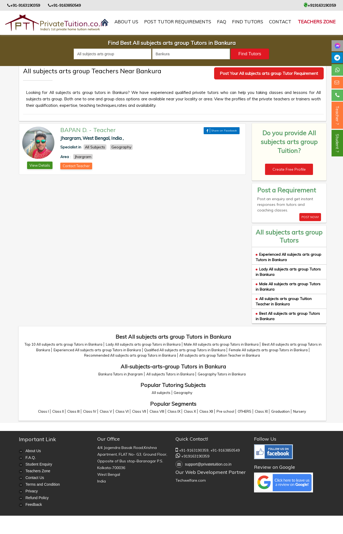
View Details (39, 165)
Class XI (261, 411)
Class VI (122, 411)
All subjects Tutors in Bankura (170, 374)
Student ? (337, 143)
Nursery (299, 411)
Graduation (280, 411)
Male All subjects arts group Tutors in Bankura (221, 344)
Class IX (173, 411)
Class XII (206, 411)
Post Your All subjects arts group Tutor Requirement (269, 73)
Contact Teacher (76, 166)
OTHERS (244, 411)
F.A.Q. (30, 457)
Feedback (33, 504)
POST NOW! (310, 217)
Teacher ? (337, 115)
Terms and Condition (42, 484)
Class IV (89, 411)
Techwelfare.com (191, 480)
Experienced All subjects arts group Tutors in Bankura (97, 350)
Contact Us (34, 478)
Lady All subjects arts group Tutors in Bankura (143, 344)
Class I (43, 411)
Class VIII (157, 411)
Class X (190, 411)
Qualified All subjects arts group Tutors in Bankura (184, 350)
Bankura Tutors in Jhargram (120, 374)
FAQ (221, 21)
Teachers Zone (316, 21)
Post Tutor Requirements (177, 21)
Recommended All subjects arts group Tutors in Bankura (130, 355)
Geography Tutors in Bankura (222, 374)
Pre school (225, 411)
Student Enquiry (38, 464)
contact (280, 21)
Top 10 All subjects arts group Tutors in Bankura (63, 344)
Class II (58, 411)
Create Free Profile (289, 169)
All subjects (161, 392)
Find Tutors (247, 21)
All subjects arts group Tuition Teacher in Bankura (284, 301)
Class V (106, 411)
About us (126, 21)
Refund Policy (37, 498)
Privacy (31, 491)
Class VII (139, 411)
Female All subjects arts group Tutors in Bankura (268, 350)
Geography (183, 392)
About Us (33, 451)
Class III (73, 411)
